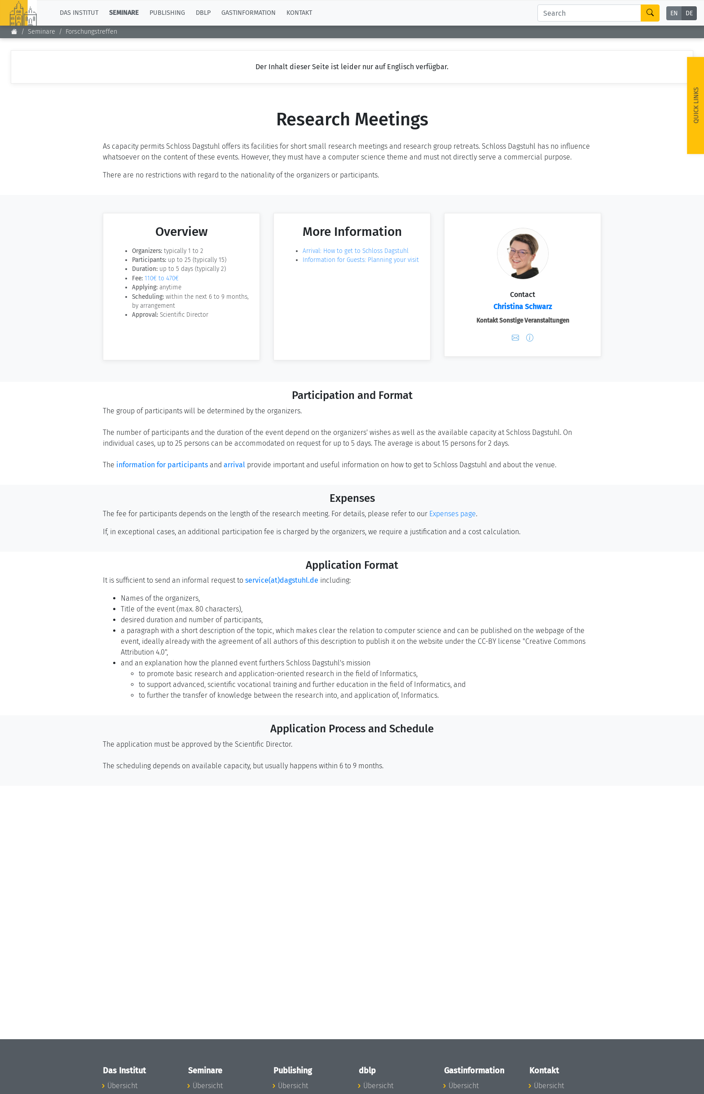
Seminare (41, 31)
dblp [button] (203, 13)
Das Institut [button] (79, 13)
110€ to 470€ (162, 278)
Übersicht (122, 1085)
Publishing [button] (167, 13)
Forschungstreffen (91, 31)
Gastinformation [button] (248, 13)
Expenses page (452, 513)
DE (689, 13)
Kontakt (299, 13)
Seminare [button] (124, 13)
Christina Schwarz (522, 306)
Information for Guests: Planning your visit (361, 260)
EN (674, 13)
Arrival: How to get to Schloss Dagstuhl (356, 251)
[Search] (589, 13)
